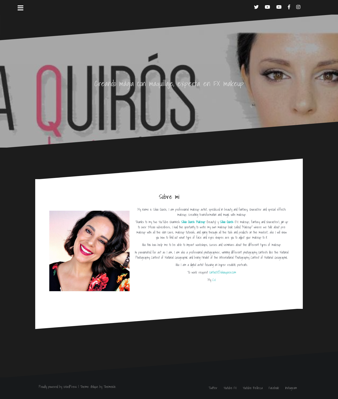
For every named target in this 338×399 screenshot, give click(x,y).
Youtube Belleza (253, 388)
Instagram (291, 388)
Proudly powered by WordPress (58, 386)
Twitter (212, 388)
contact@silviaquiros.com (222, 272)
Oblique (94, 386)
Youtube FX (230, 388)
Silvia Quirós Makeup (193, 222)
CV (214, 279)
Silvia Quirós (226, 222)
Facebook (274, 388)
